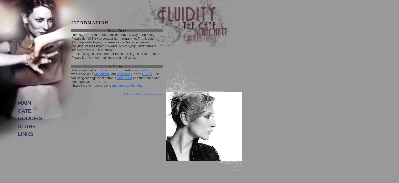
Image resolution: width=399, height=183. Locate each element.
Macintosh (101, 74)
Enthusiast (124, 78)
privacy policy (156, 94)
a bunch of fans (142, 70)
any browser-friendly (126, 85)
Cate (25, 111)
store (27, 126)
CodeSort (99, 82)
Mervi (129, 94)
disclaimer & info (140, 94)
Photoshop (124, 74)
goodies (30, 118)
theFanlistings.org (110, 70)
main (24, 103)
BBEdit (147, 74)
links (25, 134)
